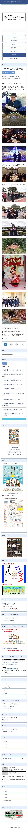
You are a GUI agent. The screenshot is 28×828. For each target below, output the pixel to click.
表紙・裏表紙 (15, 447)
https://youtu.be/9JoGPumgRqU (9, 648)
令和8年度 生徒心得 (7, 731)
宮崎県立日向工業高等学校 (12, 2)
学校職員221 (16, 78)
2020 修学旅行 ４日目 (12, 76)
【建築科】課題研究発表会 (9, 389)
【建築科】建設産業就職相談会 (10, 380)
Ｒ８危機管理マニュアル (8, 706)
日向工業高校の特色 (15, 449)
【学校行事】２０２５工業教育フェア (12, 414)
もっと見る (14, 418)
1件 (12, 72)
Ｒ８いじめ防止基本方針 (8, 620)
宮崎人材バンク (8, 604)
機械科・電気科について (15, 452)
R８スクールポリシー (7, 719)
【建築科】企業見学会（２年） (10, 384)
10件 (4, 363)
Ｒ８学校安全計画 (6, 708)
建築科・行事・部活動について (15, 454)
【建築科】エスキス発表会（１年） (11, 370)
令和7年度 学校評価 (7, 758)
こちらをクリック (13, 495)
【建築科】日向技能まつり (9, 399)
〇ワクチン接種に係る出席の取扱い (10, 664)
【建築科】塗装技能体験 (8, 409)
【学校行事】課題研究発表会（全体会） (13, 374)
